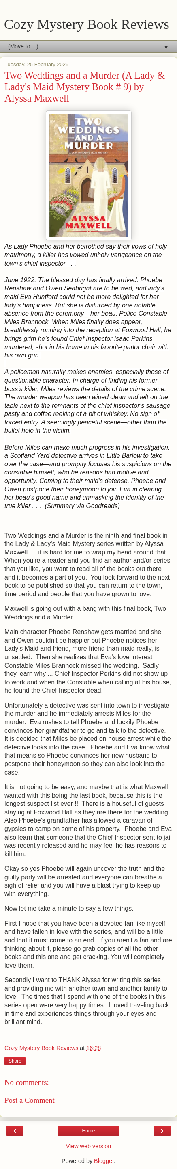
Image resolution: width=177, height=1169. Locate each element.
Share (15, 1061)
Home (88, 1131)
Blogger (104, 1161)
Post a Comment (29, 1100)
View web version (88, 1146)
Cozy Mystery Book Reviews (86, 24)
